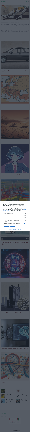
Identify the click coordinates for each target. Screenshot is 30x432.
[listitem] (15, 213)
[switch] (25, 215)
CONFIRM (9, 226)
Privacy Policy (19, 229)
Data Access (14, 229)
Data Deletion (10, 229)
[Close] (28, 202)
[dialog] (15, 216)
